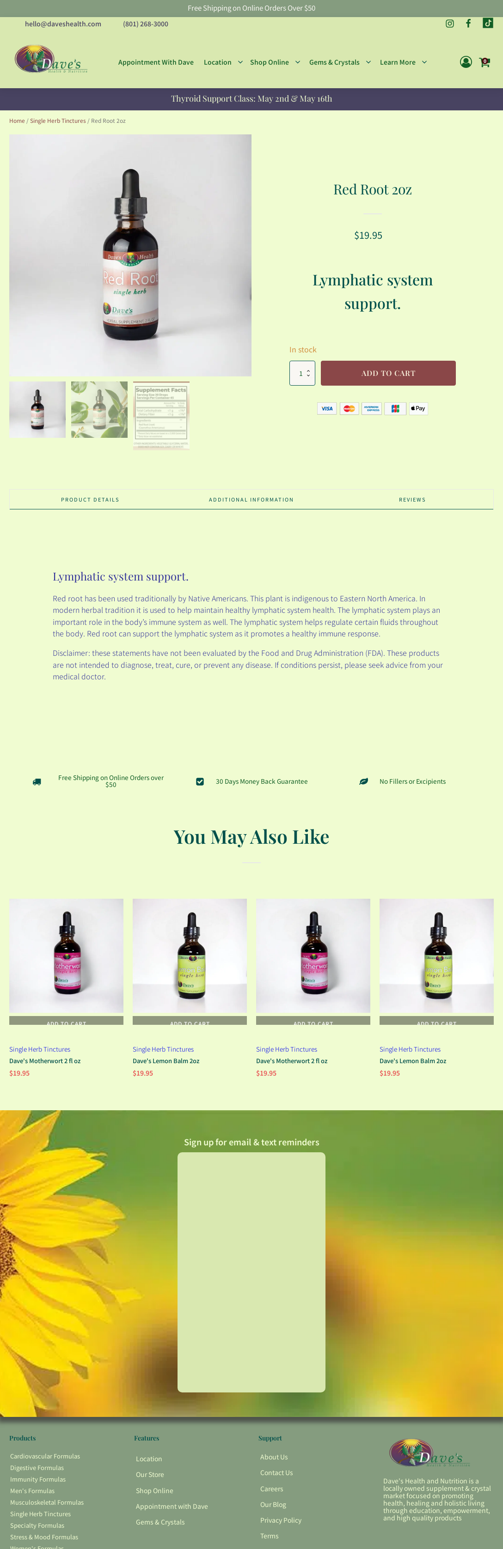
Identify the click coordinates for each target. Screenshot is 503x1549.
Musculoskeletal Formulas (47, 1507)
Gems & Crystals (160, 1526)
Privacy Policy (280, 1524)
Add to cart (389, 370)
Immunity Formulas (38, 1484)
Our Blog (273, 1508)
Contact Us (276, 1477)
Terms (269, 1540)
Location (149, 1463)
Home (17, 117)
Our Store (150, 1479)
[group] (130, 252)
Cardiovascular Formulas (45, 1461)
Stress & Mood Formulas (44, 1541)
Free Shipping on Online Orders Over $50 (251, 8)
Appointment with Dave (172, 1510)
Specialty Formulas (37, 1530)
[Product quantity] (302, 370)
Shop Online (154, 1495)
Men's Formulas (32, 1495)
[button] (37, 407)
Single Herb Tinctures (58, 117)
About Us (274, 1461)
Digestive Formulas (37, 1472)
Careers (271, 1493)
